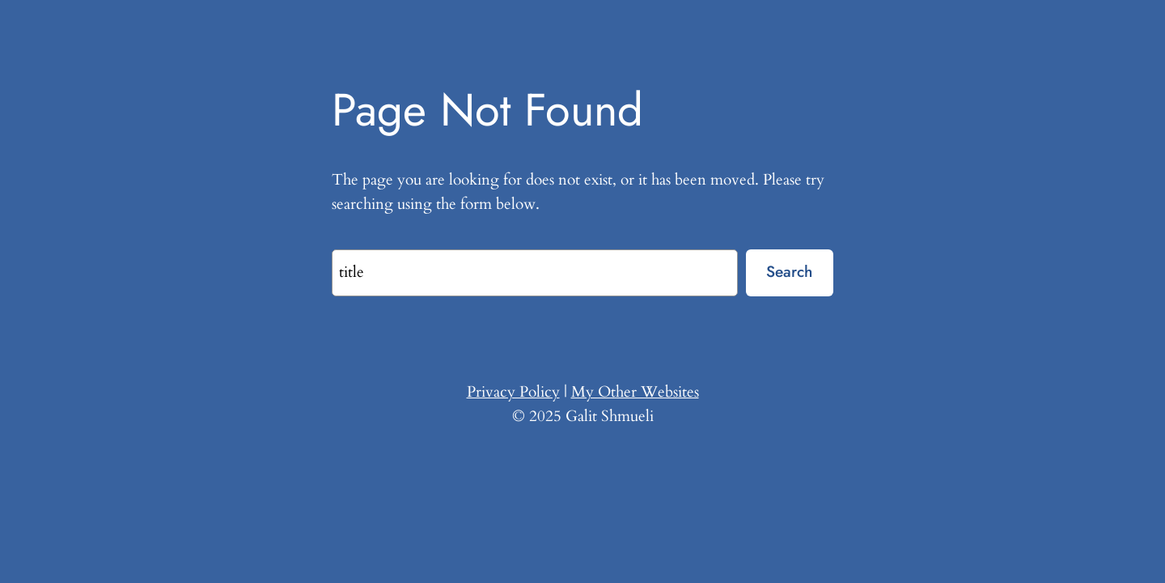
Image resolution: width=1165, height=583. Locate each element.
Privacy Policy (513, 391)
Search (789, 271)
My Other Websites (635, 391)
